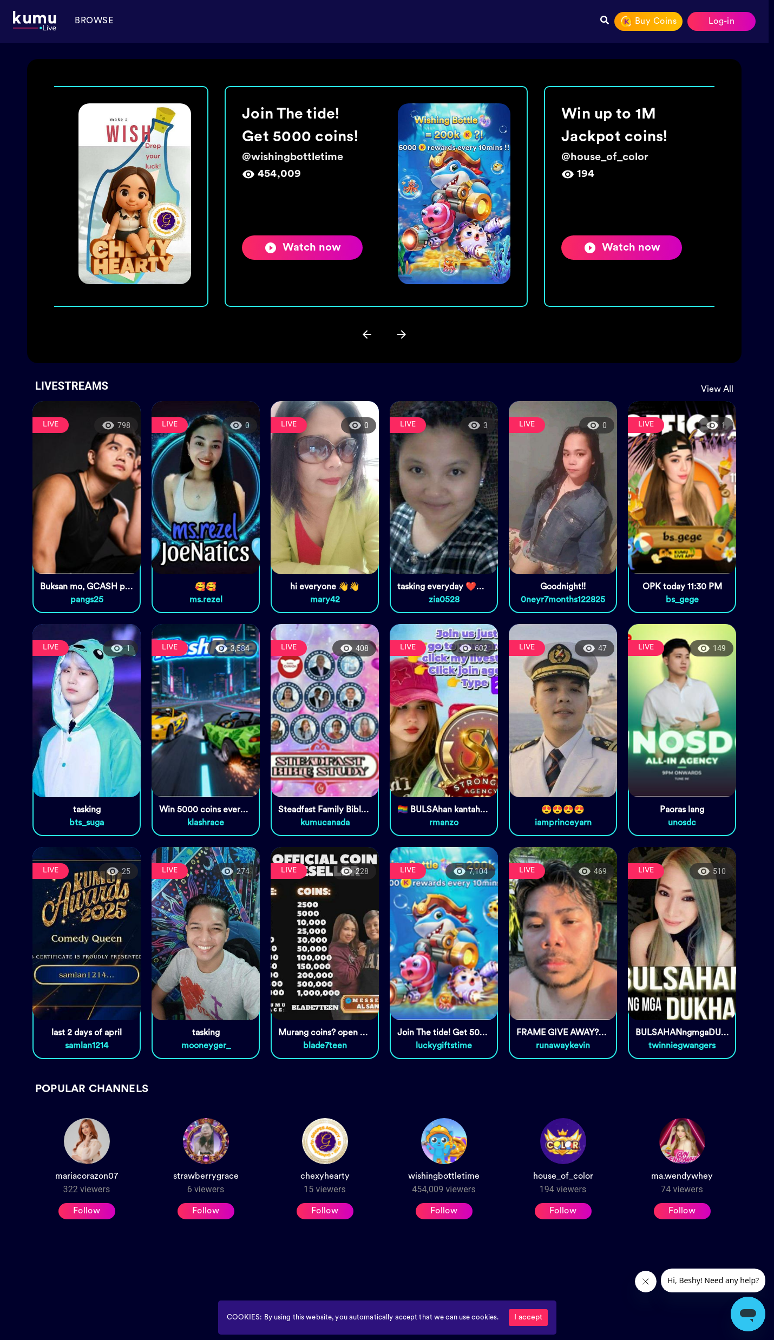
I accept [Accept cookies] (528, 1317)
